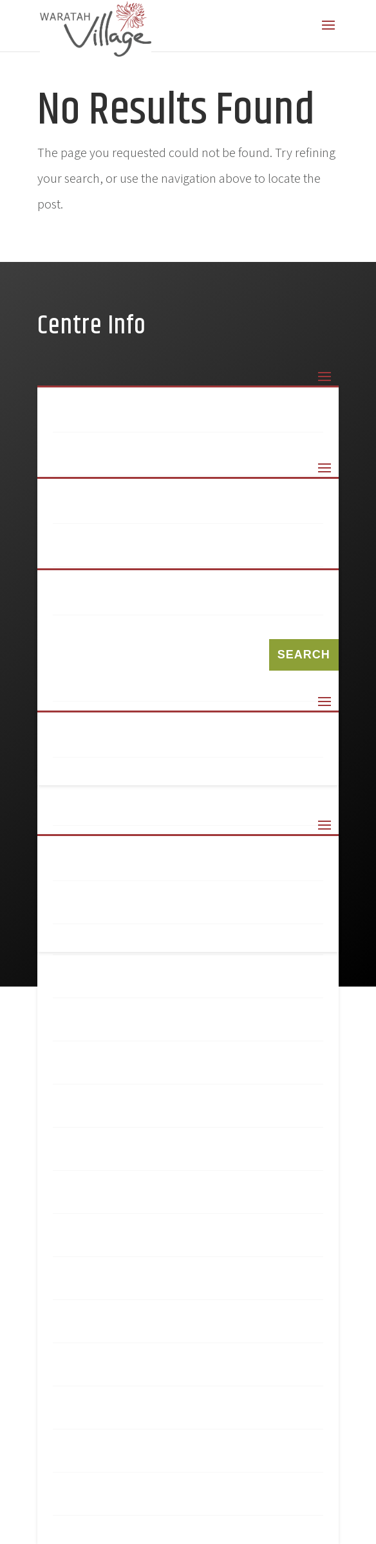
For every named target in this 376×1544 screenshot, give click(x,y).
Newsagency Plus (123, 1241)
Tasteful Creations (131, 1414)
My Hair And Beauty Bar (142, 1112)
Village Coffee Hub (128, 1457)
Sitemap (92, 742)
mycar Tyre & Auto (126, 1155)
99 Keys (89, 508)
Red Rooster (107, 1327)
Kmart (86, 1026)
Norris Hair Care (121, 1284)
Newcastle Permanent (139, 1198)
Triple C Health (116, 1500)
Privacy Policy (112, 908)
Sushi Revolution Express (152, 1371)
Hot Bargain (107, 982)
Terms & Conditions (131, 865)
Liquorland (104, 1069)
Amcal (86, 551)
